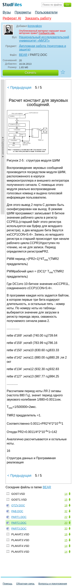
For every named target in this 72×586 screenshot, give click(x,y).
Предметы (23, 12)
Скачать (30, 72)
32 (65, 511)
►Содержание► (3, 147)
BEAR (23, 54)
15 (65, 499)
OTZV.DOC (18, 505)
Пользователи (46, 12)
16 (65, 534)
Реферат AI (12, 18)
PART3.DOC (18, 528)
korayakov (35, 26)
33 (65, 528)
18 (65, 505)
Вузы (7, 12)
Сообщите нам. (47, 33)
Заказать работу (38, 18)
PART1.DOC (18, 517)
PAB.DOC (17, 511)
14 (65, 493)
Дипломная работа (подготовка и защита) (42, 47)
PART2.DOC (18, 522)
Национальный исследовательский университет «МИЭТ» (44, 38)
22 (65, 517)
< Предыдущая (19, 87)
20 (65, 522)
